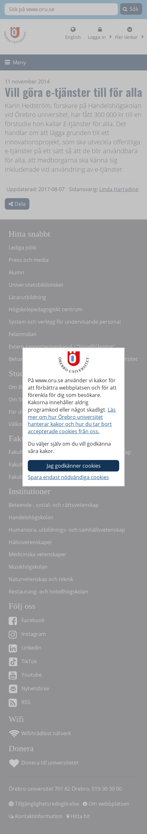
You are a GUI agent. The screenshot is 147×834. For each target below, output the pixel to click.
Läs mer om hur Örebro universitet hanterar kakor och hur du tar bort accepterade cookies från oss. (72, 420)
